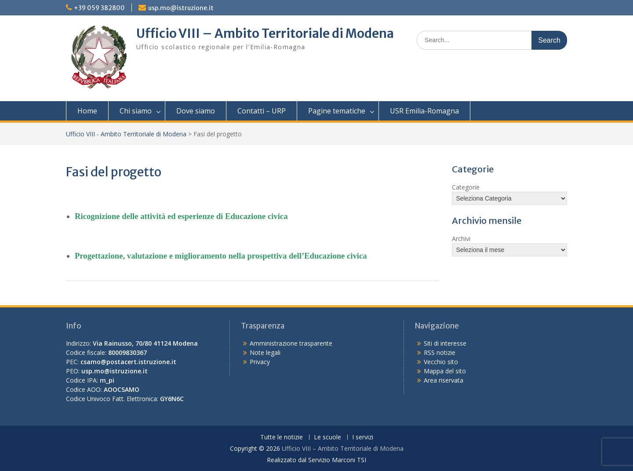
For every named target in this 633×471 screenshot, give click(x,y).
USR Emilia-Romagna (424, 111)
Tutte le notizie (281, 437)
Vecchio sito (441, 362)
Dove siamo (195, 111)
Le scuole (327, 437)
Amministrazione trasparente (291, 343)
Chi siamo (136, 111)
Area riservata (443, 380)
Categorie (466, 187)
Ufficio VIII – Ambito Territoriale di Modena (265, 33)
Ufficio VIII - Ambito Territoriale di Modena (126, 134)
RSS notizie (439, 352)
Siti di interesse (445, 343)
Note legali (265, 352)
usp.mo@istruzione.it (181, 8)
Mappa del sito (445, 371)
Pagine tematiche (336, 111)
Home (87, 111)
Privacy (260, 362)
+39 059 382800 (99, 8)
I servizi (362, 437)
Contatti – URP (261, 111)
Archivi (461, 238)
